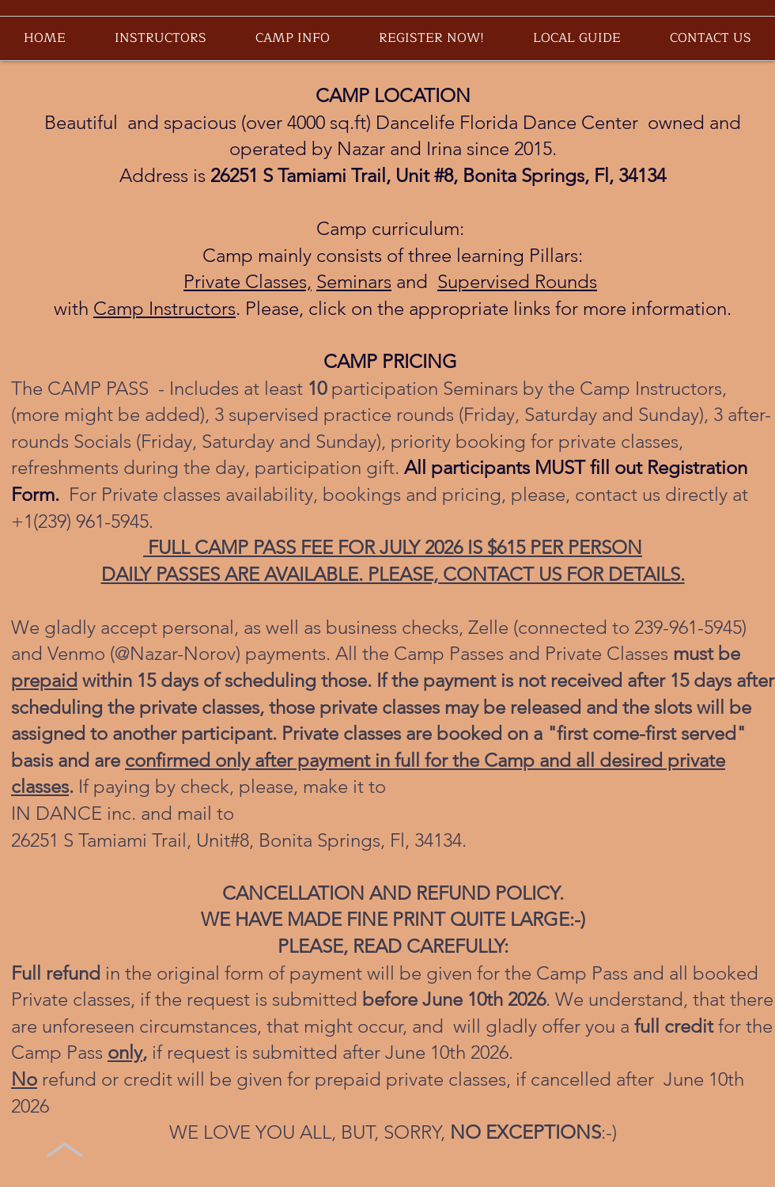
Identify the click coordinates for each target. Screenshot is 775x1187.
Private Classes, (247, 281)
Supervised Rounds (517, 281)
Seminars (353, 281)
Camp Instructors (164, 308)
